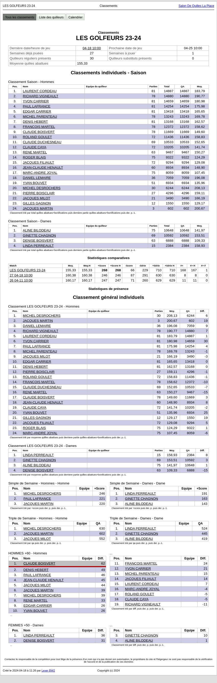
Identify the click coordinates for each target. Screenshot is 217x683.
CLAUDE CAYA (34, 147)
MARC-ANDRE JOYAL (40, 173)
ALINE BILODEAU (37, 230)
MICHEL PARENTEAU (40, 116)
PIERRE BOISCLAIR (38, 193)
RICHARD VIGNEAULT (40, 96)
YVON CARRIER (36, 101)
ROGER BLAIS (34, 157)
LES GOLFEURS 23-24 (27, 270)
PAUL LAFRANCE (36, 106)
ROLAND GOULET (37, 137)
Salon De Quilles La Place (196, 6)
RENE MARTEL (35, 152)
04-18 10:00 (92, 48)
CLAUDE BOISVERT (39, 132)
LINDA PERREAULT (38, 246)
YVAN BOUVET (35, 183)
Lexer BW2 (48, 670)
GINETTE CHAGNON (39, 235)
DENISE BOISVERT (38, 240)
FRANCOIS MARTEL (39, 127)
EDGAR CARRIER (37, 111)
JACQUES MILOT (36, 198)
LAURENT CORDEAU (39, 91)
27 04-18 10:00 (21, 275)
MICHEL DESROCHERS (42, 188)
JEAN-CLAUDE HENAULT (43, 167)
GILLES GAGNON (37, 203)
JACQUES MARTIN (38, 208)
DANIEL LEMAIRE (37, 178)
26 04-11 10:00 (21, 280)
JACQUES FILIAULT (38, 162)
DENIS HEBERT (35, 122)
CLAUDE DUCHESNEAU (42, 142)
